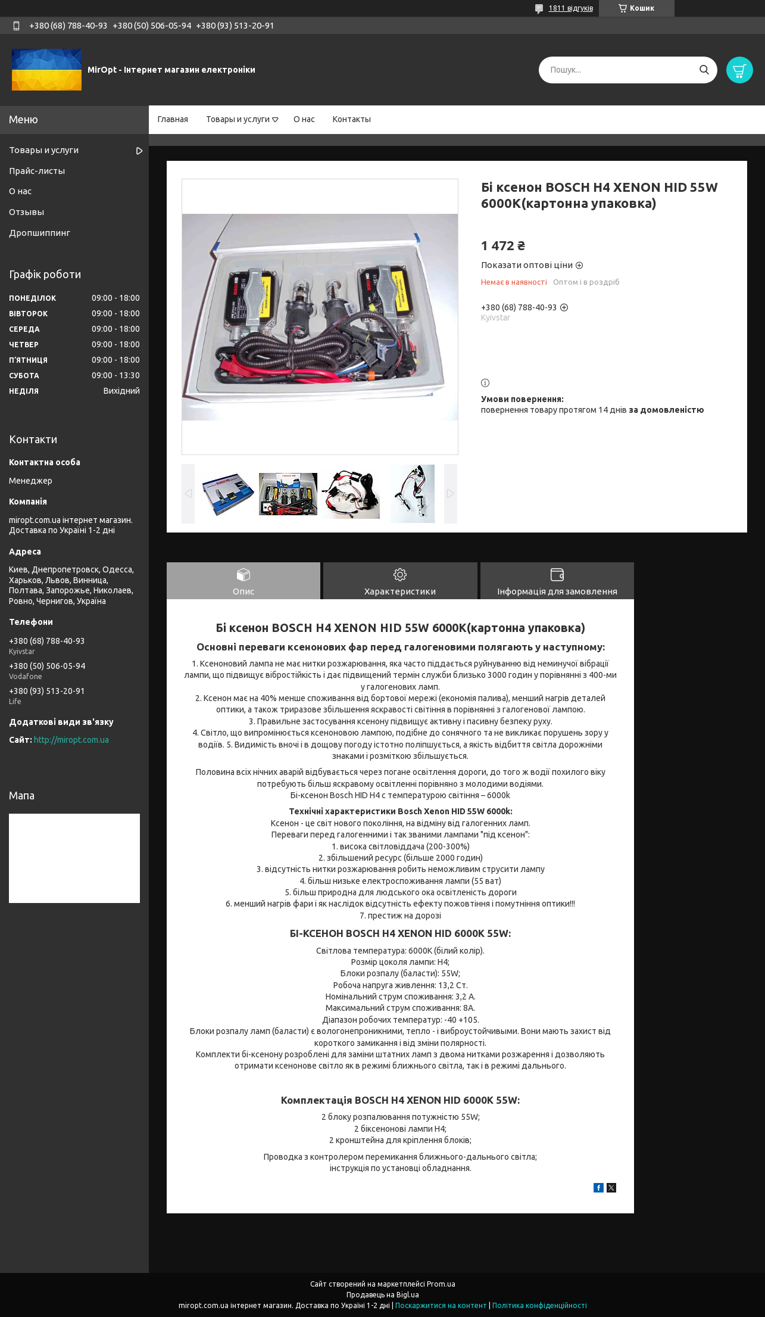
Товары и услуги (238, 119)
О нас (304, 119)
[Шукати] (704, 70)
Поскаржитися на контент (441, 1305)
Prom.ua (441, 1284)
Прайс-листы (37, 171)
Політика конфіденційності (539, 1305)
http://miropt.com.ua (71, 740)
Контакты (352, 119)
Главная (173, 119)
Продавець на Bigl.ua (382, 1295)
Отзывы (26, 212)
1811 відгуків (571, 8)
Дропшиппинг (39, 233)
